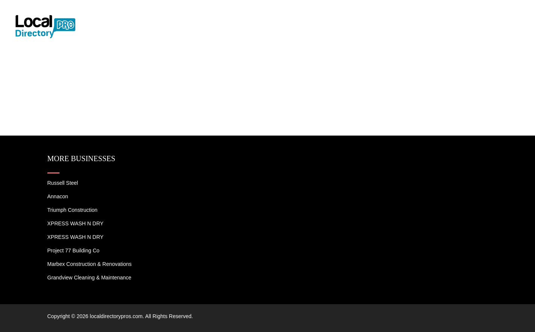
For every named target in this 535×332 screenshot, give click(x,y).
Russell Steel (62, 183)
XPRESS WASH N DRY (75, 223)
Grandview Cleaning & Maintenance (89, 278)
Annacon (57, 196)
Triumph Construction (72, 210)
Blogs (462, 15)
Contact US (501, 15)
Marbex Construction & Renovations (89, 264)
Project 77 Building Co (73, 250)
